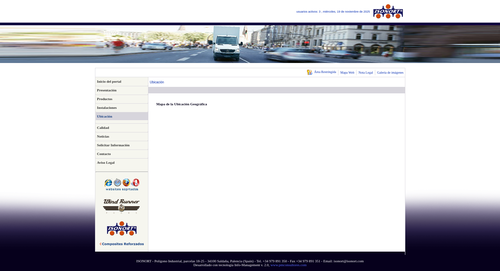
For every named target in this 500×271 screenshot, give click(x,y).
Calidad (103, 128)
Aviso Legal (106, 162)
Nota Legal (365, 72)
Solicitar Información (113, 145)
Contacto (104, 154)
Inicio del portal (109, 81)
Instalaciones (107, 107)
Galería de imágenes (390, 72)
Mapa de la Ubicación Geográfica (181, 104)
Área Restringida (321, 72)
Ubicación (104, 116)
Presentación (106, 90)
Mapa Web (347, 72)
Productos (104, 99)
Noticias (103, 136)
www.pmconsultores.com (289, 265)
